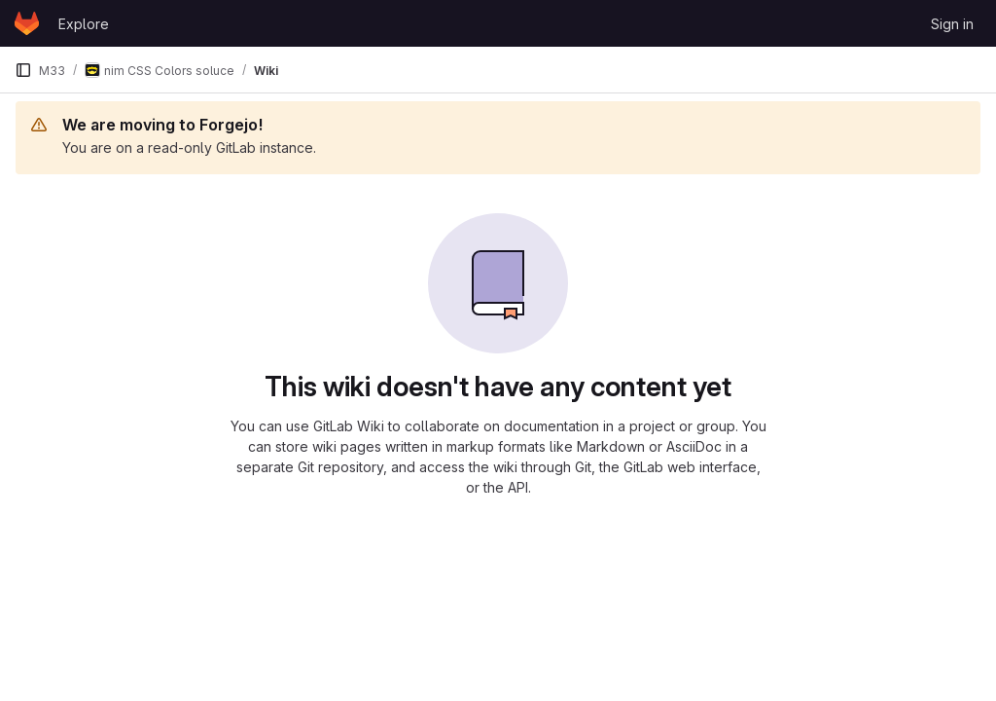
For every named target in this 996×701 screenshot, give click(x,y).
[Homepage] (27, 23)
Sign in (952, 24)
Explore (83, 24)
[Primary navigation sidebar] (23, 70)
